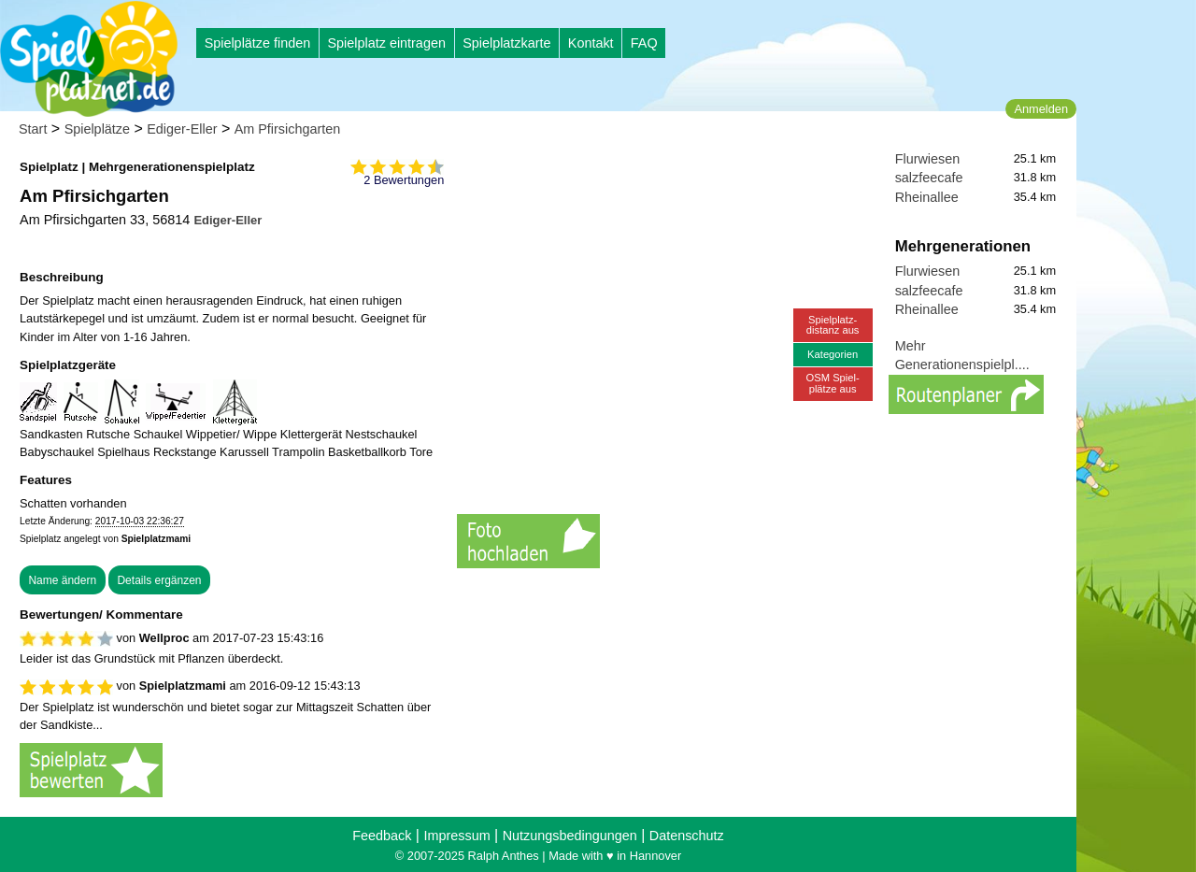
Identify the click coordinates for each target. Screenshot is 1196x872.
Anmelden (1041, 109)
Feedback (381, 835)
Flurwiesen (928, 158)
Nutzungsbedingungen (570, 835)
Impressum (456, 835)
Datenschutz (686, 835)
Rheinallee (927, 197)
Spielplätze (97, 129)
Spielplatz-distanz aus (833, 325)
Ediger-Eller (182, 129)
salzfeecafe (929, 177)
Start (33, 129)
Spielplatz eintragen (386, 43)
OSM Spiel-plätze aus (833, 382)
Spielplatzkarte (506, 43)
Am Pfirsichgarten (288, 129)
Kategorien (832, 354)
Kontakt (591, 43)
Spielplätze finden (258, 43)
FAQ (644, 43)
